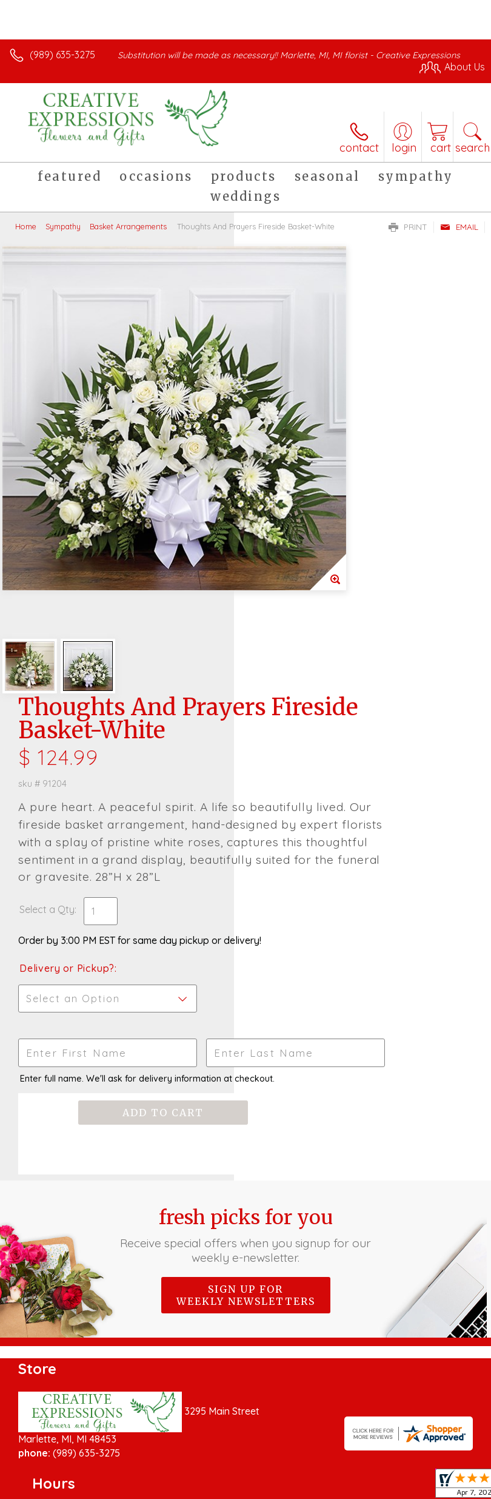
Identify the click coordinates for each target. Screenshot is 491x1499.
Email (459, 226)
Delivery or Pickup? (301, 606)
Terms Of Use (45, 1482)
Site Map (278, 1482)
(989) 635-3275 (62, 55)
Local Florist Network (203, 1482)
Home (25, 226)
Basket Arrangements (128, 226)
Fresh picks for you (245, 884)
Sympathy (63, 226)
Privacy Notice (117, 1482)
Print (408, 226)
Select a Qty (281, 535)
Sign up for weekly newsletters (245, 944)
